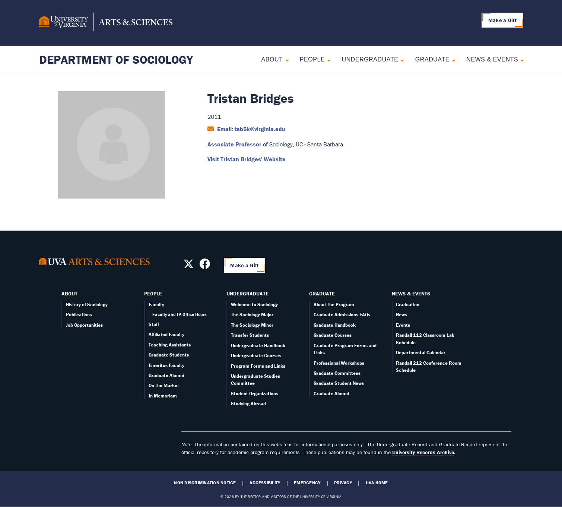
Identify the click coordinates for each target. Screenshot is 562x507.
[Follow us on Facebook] (204, 266)
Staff (154, 324)
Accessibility (265, 482)
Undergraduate (370, 59)
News (401, 314)
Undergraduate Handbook (258, 345)
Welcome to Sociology (254, 304)
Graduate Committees (337, 373)
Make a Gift (502, 20)
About (272, 59)
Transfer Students (250, 335)
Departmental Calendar (420, 352)
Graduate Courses (333, 335)
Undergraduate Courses (256, 355)
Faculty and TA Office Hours (179, 314)
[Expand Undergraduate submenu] (400, 59)
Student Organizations (254, 393)
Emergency (307, 482)
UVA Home (377, 482)
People (312, 59)
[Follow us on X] (188, 266)
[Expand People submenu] (327, 59)
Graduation (407, 304)
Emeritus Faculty (166, 365)
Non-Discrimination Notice (205, 482)
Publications (79, 314)
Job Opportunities (84, 325)
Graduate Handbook (335, 325)
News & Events (492, 59)
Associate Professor (234, 144)
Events (403, 325)
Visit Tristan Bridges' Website (246, 159)
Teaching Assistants (170, 345)
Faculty (156, 304)
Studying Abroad (248, 403)
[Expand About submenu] (285, 59)
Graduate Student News (339, 383)
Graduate (432, 59)
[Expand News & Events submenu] (520, 59)
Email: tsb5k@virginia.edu (250, 129)
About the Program (334, 304)
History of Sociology (87, 304)
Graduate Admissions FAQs (342, 314)
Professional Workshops (339, 363)
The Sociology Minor (252, 325)
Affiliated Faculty (166, 334)
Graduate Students (169, 355)
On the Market (164, 385)
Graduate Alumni (166, 375)
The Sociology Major (252, 314)
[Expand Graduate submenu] (452, 59)
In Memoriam (163, 396)
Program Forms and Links (258, 366)
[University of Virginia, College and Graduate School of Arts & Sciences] (105, 23)
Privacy (343, 482)
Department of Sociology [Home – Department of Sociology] (116, 59)
